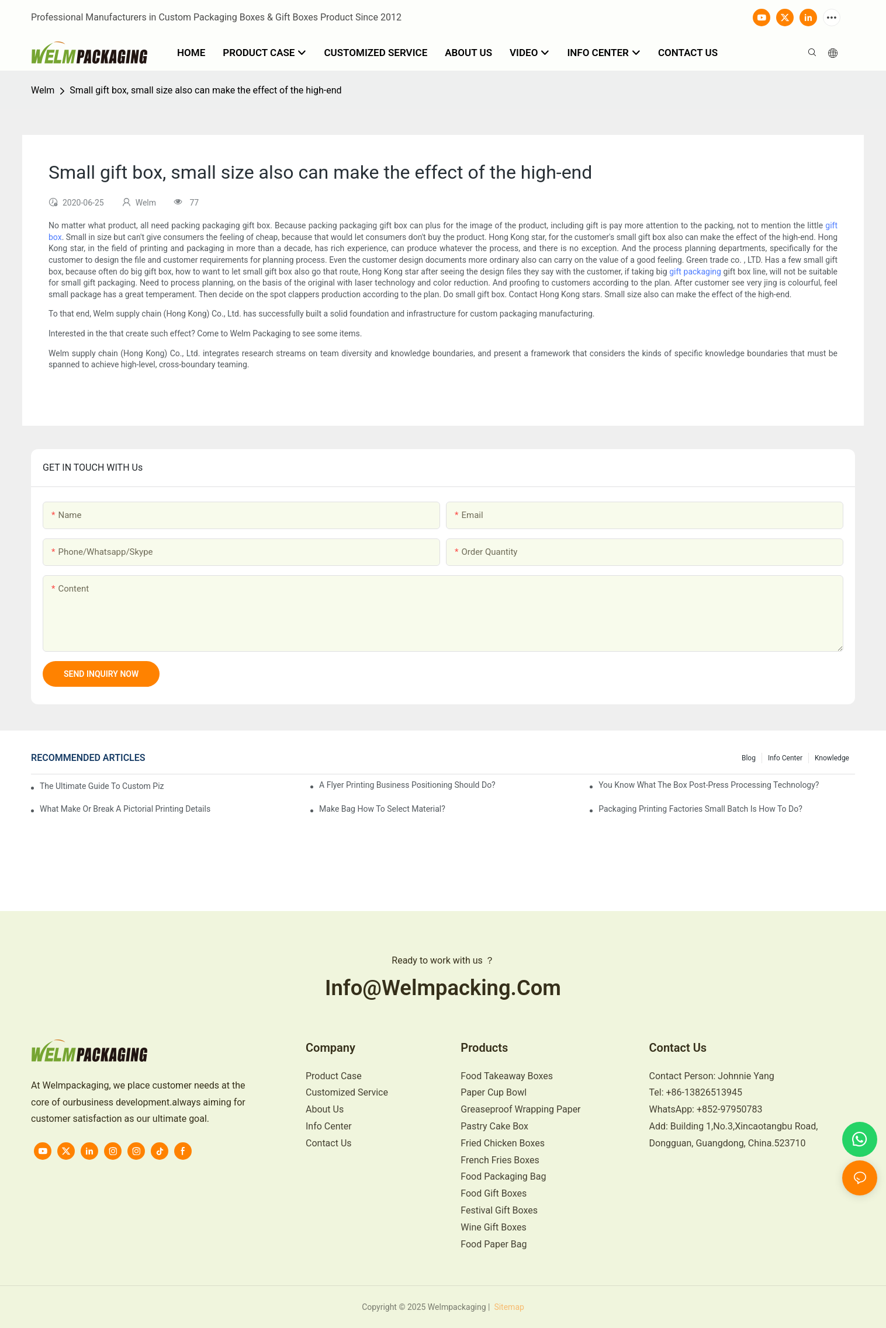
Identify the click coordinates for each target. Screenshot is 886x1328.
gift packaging (695, 271)
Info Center (785, 758)
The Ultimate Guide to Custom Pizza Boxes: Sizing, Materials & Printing (102, 786)
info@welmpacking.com (443, 987)
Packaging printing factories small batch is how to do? (700, 809)
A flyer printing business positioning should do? (407, 785)
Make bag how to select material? (382, 809)
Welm (42, 90)
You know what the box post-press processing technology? (708, 785)
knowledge (832, 758)
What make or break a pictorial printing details (125, 809)
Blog (749, 758)
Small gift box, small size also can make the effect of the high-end (205, 90)
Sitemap (508, 1307)
